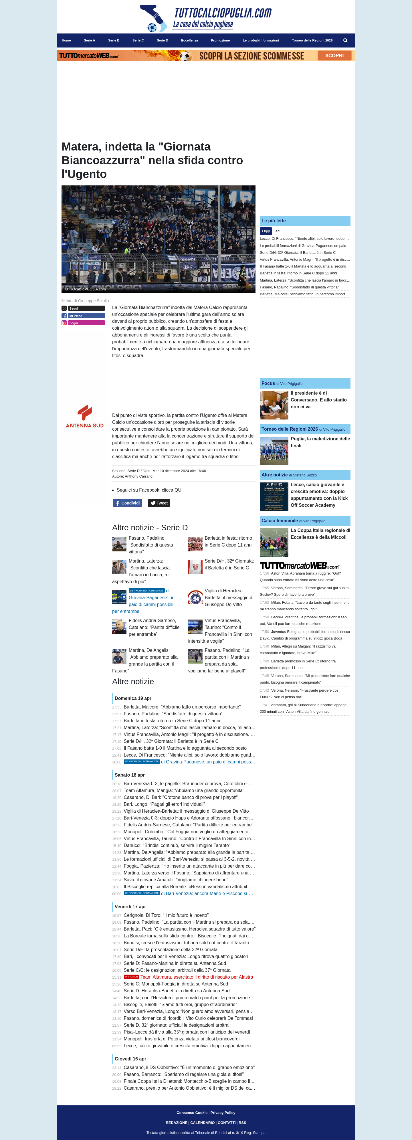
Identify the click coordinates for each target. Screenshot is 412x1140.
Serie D (133, 471)
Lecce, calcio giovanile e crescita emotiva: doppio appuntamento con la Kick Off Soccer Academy (222, 1045)
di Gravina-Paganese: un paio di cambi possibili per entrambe (205, 761)
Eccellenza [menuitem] (189, 40)
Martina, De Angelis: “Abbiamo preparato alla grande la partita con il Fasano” (201, 852)
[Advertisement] (305, 175)
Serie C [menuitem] (138, 40)
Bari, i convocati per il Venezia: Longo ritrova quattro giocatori (186, 956)
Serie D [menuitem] (162, 40)
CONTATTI (227, 1123)
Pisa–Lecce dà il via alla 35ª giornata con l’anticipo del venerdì (187, 1032)
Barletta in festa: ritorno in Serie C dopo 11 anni (172, 720)
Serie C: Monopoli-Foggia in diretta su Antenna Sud (176, 983)
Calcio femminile (280, 520)
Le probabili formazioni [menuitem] (261, 40)
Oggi (266, 231)
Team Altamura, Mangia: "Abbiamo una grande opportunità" (184, 790)
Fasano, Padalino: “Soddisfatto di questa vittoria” (151, 545)
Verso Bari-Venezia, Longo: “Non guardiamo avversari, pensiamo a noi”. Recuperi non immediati (221, 1011)
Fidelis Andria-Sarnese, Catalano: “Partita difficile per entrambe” (154, 627)
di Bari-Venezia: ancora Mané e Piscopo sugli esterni (196, 893)
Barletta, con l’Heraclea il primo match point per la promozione (187, 997)
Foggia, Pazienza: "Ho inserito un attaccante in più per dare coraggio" (194, 866)
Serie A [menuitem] (89, 40)
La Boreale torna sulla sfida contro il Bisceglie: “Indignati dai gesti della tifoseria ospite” (211, 935)
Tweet (159, 503)
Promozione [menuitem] (220, 40)
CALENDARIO (202, 1123)
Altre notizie (275, 474)
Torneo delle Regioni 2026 (290, 429)
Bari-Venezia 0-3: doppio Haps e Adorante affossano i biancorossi (190, 818)
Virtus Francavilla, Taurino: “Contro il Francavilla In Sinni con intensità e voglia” (203, 838)
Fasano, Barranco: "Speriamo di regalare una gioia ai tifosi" (184, 1074)
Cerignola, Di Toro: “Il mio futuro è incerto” (166, 915)
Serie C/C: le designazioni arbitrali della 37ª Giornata (177, 970)
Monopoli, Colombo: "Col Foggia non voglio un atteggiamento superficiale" (199, 831)
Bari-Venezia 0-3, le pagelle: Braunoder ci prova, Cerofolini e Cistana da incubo (204, 783)
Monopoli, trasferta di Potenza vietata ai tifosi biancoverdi (182, 1038)
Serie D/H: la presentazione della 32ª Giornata (171, 949)
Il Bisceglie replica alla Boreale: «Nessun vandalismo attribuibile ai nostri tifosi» (204, 886)
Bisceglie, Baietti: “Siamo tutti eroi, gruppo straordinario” (180, 1004)
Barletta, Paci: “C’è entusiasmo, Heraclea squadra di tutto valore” (190, 929)
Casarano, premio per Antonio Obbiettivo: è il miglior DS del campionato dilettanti (206, 1088)
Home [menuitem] (66, 40)
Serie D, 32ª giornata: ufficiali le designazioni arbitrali (177, 1025)
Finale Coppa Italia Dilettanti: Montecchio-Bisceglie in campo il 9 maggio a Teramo (207, 1081)
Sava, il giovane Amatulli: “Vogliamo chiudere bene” (176, 879)
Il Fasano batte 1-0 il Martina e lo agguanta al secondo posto (185, 748)
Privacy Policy (223, 1113)
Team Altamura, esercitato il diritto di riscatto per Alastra (188, 977)
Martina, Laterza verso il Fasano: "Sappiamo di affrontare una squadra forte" (201, 872)
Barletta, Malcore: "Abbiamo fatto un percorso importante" (182, 706)
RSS (242, 1123)
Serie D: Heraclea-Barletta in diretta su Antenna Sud (177, 990)
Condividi (127, 503)
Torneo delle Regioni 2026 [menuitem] (312, 40)
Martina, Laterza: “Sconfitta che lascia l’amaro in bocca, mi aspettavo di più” (200, 727)
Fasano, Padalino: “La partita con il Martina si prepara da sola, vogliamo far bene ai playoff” (216, 922)
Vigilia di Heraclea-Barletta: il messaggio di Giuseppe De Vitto (229, 597)
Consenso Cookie (192, 1113)
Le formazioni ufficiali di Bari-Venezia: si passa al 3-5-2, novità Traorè (194, 859)
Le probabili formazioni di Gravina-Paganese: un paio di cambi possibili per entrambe (329, 246)
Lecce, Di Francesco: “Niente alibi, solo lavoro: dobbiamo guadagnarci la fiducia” (205, 755)
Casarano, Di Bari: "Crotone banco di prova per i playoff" (181, 797)
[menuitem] (345, 40)
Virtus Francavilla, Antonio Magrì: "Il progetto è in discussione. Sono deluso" (201, 734)
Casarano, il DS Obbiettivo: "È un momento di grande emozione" (189, 1067)
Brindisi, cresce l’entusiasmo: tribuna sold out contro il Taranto (186, 942)
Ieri (277, 231)
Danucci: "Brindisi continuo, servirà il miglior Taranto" (177, 845)
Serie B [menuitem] (114, 40)
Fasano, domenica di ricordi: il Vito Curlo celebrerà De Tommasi (188, 1018)
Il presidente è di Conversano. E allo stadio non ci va (319, 400)
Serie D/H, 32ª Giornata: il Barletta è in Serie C (171, 741)
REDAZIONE (176, 1123)
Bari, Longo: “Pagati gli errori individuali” (164, 804)
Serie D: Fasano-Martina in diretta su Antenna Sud (175, 963)
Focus (268, 383)
